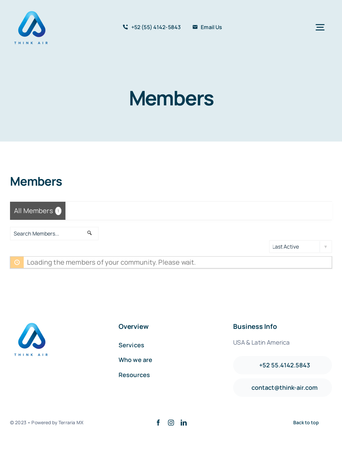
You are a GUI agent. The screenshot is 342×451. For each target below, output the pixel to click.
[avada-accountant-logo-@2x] (31, 9)
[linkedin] (184, 423)
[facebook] (158, 423)
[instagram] (171, 423)
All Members (37, 210)
